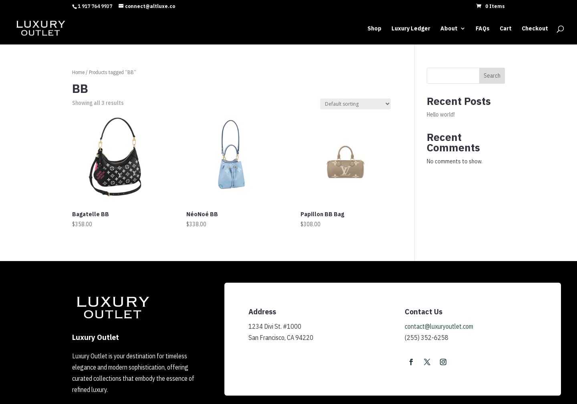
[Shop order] (355, 103)
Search (492, 75)
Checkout (535, 29)
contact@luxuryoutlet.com (439, 326)
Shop (374, 29)
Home (78, 72)
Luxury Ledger (410, 29)
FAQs (483, 29)
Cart (506, 29)
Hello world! (441, 114)
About (449, 29)
